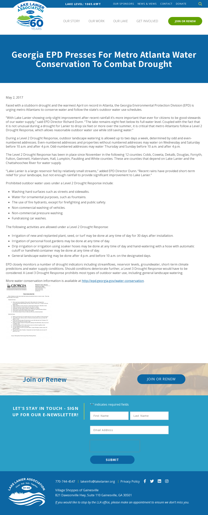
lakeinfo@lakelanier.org (97, 481)
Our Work (97, 21)
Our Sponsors (123, 3)
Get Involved (147, 21)
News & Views (147, 3)
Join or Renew (185, 21)
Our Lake (120, 21)
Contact (166, 3)
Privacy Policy (130, 481)
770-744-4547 (65, 481)
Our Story (71, 21)
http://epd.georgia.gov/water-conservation (113, 281)
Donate (181, 3)
